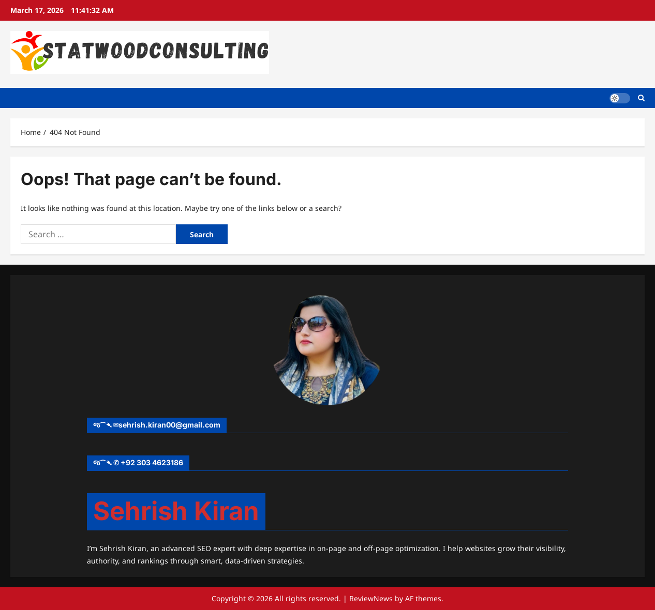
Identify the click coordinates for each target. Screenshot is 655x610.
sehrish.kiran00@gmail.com (169, 424)
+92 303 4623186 (152, 462)
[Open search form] (641, 98)
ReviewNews (371, 598)
